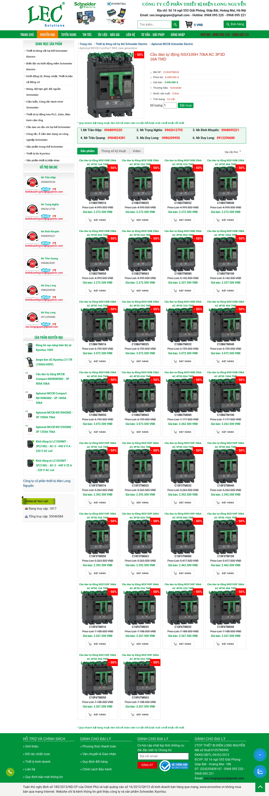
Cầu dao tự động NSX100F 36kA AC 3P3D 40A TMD (225, 445)
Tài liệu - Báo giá (109, 34)
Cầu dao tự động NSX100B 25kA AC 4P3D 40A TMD (225, 303)
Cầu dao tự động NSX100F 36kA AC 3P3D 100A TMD (225, 515)
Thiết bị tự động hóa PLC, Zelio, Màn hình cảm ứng (48, 117)
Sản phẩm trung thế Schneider (44, 146)
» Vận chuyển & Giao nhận (98, 754)
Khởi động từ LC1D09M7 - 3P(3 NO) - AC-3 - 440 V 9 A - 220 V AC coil (54, 446)
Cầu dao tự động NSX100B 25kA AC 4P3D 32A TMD (183, 303)
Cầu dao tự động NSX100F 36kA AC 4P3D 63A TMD (140, 657)
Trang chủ (28, 34)
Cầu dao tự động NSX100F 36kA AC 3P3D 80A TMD (183, 515)
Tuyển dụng (68, 34)
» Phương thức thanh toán (98, 746)
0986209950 (170, 138)
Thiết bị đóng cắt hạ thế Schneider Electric (47, 53)
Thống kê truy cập (36, 501)
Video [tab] (137, 151)
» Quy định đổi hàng (94, 762)
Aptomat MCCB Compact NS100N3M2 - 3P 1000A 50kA (51, 398)
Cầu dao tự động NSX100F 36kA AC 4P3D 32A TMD (183, 586)
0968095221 (230, 130)
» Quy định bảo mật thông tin (43, 777)
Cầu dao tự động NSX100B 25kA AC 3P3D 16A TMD (97, 162)
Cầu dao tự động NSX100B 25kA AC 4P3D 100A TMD (225, 374)
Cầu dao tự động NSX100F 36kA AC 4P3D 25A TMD (140, 586)
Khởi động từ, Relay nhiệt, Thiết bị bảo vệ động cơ (49, 79)
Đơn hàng (235, 24)
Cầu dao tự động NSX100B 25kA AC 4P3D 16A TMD (97, 303)
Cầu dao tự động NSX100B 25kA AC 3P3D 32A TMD (183, 162)
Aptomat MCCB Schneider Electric (172, 44)
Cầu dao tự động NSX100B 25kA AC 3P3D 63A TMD (140, 233)
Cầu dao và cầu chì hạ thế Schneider (48, 127)
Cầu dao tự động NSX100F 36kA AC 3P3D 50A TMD (97, 515)
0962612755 (174, 130)
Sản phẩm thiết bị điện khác (43, 160)
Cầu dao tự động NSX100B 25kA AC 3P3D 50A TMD (97, 233)
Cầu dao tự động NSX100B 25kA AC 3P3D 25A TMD (140, 162)
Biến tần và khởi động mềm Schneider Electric (49, 66)
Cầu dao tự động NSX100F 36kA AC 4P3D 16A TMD (97, 586)
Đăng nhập (178, 34)
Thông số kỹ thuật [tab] (113, 151)
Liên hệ (130, 34)
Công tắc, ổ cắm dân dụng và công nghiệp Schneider (47, 137)
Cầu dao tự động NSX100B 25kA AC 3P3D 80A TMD (183, 233)
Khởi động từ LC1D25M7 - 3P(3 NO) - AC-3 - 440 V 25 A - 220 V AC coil (54, 465)
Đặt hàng (100, 220)
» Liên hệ (29, 769)
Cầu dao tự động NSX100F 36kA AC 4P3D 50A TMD (97, 657)
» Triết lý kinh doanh (37, 762)
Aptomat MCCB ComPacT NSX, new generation (108, 48)
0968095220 (113, 130)
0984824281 (117, 138)
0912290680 (226, 138)
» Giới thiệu (31, 746)
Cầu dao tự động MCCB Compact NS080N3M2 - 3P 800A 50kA (52, 379)
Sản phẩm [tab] (87, 151)
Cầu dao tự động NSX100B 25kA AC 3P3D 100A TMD (225, 233)
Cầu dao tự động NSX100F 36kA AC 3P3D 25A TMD (140, 445)
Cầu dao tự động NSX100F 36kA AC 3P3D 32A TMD (183, 445)
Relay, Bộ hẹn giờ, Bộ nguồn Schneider (43, 91)
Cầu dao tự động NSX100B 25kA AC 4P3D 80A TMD (183, 374)
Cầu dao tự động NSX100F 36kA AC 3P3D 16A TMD (97, 445)
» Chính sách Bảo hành (96, 769)
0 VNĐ (198, 25)
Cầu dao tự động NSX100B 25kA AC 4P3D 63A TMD (140, 374)
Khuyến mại (47, 34)
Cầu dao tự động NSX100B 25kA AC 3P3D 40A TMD (225, 162)
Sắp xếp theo (232, 152)
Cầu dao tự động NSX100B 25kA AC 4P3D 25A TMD (140, 303)
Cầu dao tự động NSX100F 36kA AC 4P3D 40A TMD (225, 586)
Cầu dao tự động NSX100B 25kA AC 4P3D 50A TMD (97, 374)
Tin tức (87, 34)
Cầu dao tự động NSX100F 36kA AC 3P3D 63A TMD (140, 515)
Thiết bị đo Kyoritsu (38, 153)
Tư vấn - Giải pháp (153, 34)
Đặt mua (186, 105)
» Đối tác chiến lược (36, 754)
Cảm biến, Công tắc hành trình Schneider (44, 104)
